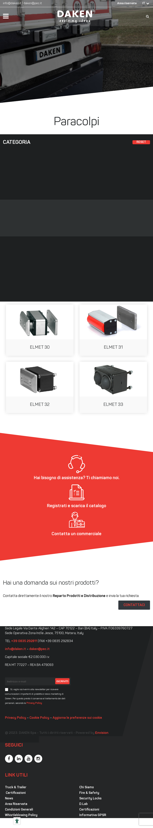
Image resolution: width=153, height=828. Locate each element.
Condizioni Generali (19, 809)
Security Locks (90, 798)
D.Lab (83, 804)
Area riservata (126, 3)
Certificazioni (15, 793)
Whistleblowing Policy (21, 815)
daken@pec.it (33, 3)
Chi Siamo (86, 787)
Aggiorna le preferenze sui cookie (77, 718)
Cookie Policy (39, 718)
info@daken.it (12, 3)
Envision (101, 733)
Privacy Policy (34, 703)
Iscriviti (62, 681)
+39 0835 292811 (24, 641)
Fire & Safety (89, 793)
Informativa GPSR (92, 815)
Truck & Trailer (15, 787)
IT (143, 3)
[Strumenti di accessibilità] (17, 821)
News (9, 798)
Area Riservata (16, 804)
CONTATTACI (134, 605)
